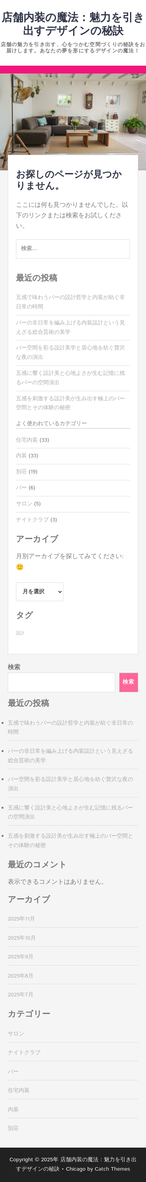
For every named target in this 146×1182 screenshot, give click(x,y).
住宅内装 (27, 440)
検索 (14, 667)
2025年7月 (20, 995)
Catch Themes (112, 1169)
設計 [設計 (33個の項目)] (20, 633)
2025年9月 (20, 957)
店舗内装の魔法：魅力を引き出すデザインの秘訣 (73, 24)
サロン (24, 504)
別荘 (21, 472)
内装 (21, 456)
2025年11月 (21, 919)
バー (21, 488)
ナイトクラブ (32, 520)
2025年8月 (20, 976)
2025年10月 (22, 938)
